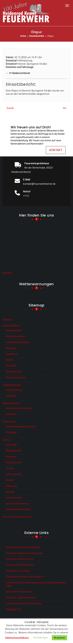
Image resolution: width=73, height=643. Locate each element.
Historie (10, 360)
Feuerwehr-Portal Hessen (19, 591)
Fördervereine (9, 421)
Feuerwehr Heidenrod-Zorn (20, 559)
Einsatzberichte (14, 371)
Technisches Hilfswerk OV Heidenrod (25, 576)
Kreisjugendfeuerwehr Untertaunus (24, 603)
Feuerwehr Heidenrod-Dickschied (23, 547)
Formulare (11, 456)
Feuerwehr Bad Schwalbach (20, 565)
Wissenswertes (13, 462)
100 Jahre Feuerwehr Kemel (17, 517)
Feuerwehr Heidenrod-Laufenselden (24, 553)
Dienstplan (11, 365)
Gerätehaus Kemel (15, 336)
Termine (10, 468)
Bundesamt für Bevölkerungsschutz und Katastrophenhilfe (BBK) (36, 584)
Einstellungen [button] (40, 637)
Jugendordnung (14, 390)
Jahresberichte (13, 474)
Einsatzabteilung (11, 325)
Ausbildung (11, 354)
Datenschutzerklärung (17, 503)
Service (6, 440)
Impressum (11, 486)
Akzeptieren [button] (59, 637)
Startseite (7, 319)
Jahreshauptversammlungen (21, 426)
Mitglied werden (14, 450)
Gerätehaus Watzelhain (18, 342)
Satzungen (11, 432)
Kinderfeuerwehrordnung (19, 408)
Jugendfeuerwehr (11, 385)
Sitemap (10, 491)
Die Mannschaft (14, 330)
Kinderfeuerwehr (11, 403)
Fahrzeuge (11, 348)
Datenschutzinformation (18, 509)
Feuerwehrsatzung (15, 377)
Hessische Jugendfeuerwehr (21, 597)
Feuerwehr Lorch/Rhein (18, 571)
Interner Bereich (14, 497)
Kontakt (55, 150)
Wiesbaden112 (13, 609)
